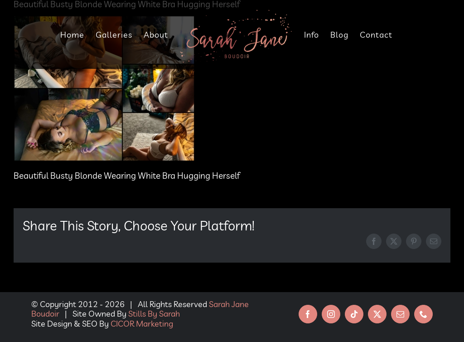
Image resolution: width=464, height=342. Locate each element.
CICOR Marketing (142, 323)
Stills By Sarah (154, 313)
